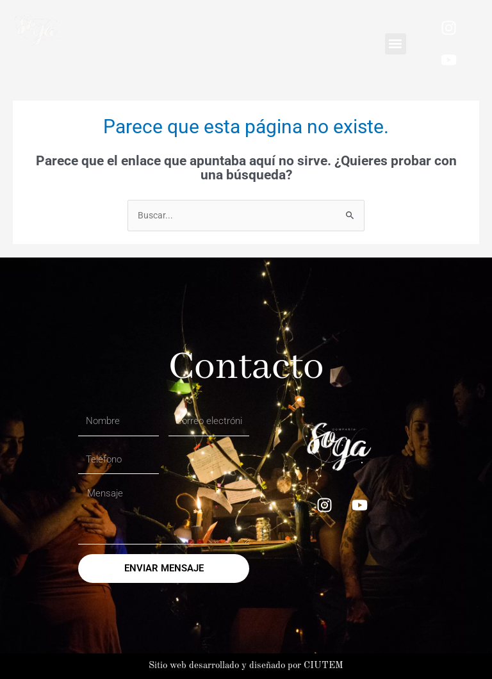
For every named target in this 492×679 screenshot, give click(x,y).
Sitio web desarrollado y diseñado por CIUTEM (246, 666)
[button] (395, 43)
